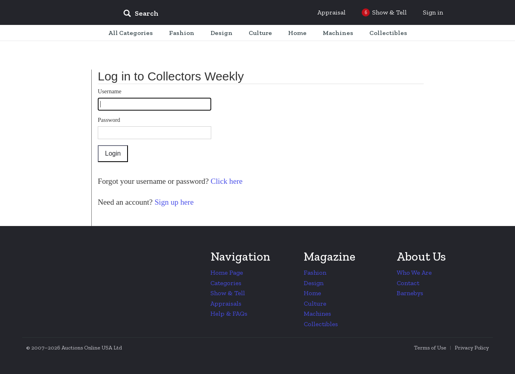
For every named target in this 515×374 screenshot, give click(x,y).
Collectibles (321, 324)
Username (110, 91)
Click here (226, 181)
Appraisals (225, 303)
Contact (408, 283)
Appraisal (331, 12)
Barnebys (410, 293)
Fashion (315, 272)
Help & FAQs (228, 313)
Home (312, 293)
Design (313, 283)
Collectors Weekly (68, 13)
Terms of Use (430, 347)
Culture (315, 303)
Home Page (226, 272)
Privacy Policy (472, 347)
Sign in (433, 12)
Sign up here (173, 202)
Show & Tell (227, 293)
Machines (317, 313)
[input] (199, 14)
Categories (225, 283)
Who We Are (414, 272)
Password (109, 120)
